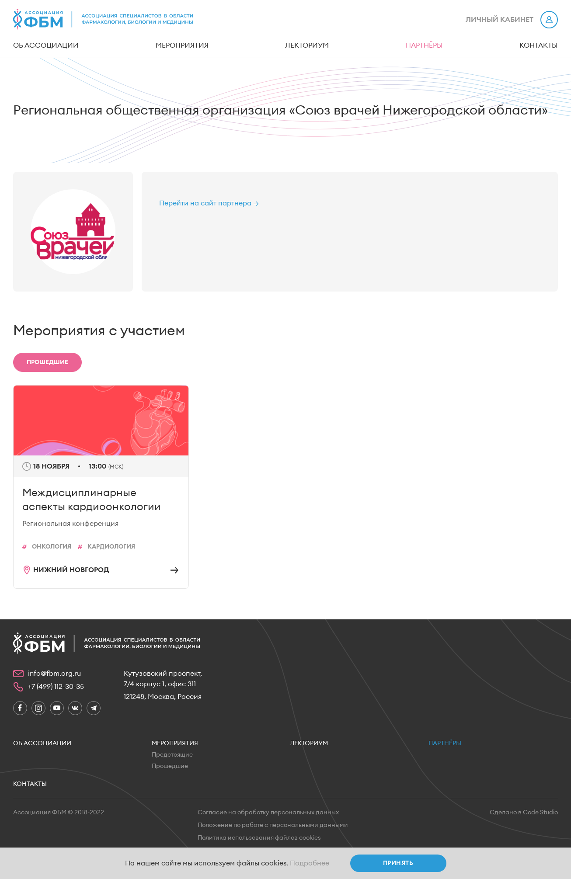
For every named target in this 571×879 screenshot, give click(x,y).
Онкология (51, 547)
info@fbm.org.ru (54, 673)
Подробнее (309, 863)
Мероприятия (182, 45)
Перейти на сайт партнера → (209, 203)
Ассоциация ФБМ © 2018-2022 (58, 813)
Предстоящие (172, 755)
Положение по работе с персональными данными (273, 825)
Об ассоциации (46, 45)
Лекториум (307, 45)
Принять (398, 863)
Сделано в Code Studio (524, 813)
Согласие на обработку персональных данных (268, 813)
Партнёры (424, 45)
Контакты (538, 45)
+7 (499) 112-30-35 (56, 686)
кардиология (111, 547)
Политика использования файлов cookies (259, 838)
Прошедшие (170, 766)
